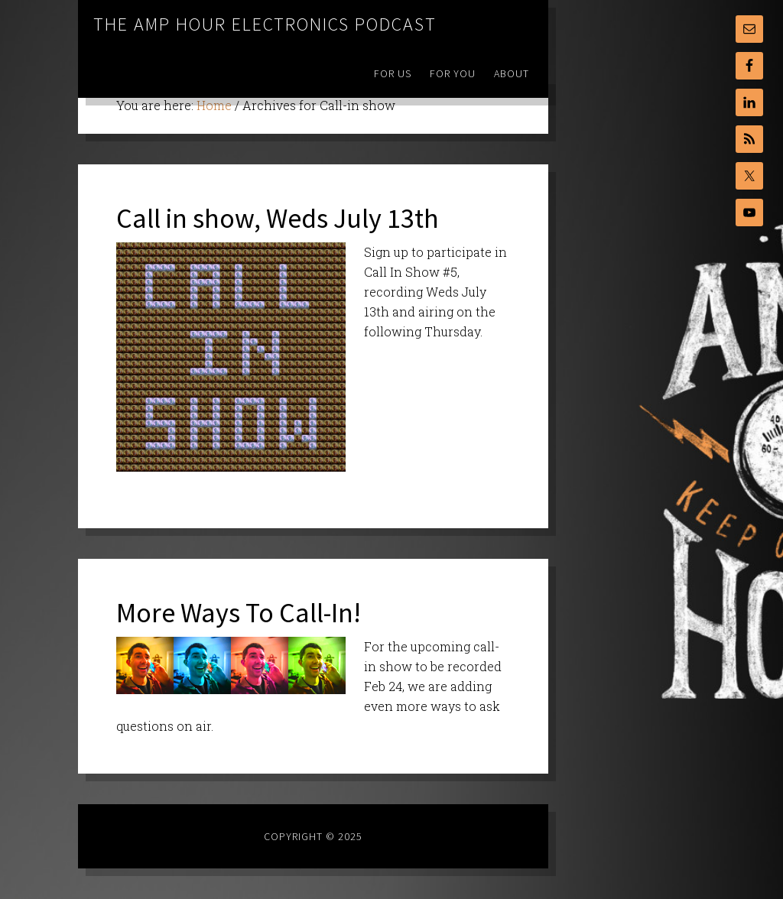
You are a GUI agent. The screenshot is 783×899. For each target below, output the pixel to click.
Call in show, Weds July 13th (277, 218)
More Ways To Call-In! (238, 613)
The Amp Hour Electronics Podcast (265, 24)
